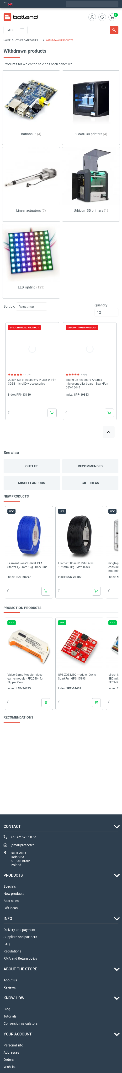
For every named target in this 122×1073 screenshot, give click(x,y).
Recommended (90, 466)
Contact (12, 826)
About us (10, 980)
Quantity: (101, 305)
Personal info (13, 1045)
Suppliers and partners (20, 937)
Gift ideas (90, 483)
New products (14, 894)
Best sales (11, 901)
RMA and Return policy (20, 958)
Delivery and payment (19, 930)
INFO (8, 918)
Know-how (14, 998)
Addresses (11, 1052)
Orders (9, 1060)
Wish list (10, 1067)
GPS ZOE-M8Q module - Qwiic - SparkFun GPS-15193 (77, 676)
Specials (10, 886)
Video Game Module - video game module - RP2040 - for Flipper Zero (25, 678)
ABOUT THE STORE (20, 969)
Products (13, 875)
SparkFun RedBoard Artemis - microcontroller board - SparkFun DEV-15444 (87, 383)
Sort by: (9, 306)
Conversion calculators (20, 1023)
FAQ (7, 944)
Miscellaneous (31, 483)
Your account (18, 1034)
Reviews (10, 987)
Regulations (12, 951)
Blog (7, 1009)
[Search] (76, 30)
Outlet (31, 466)
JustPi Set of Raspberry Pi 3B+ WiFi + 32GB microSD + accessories (32, 381)
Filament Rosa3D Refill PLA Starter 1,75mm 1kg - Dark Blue (27, 565)
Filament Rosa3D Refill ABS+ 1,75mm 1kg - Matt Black (76, 565)
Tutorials (10, 1016)
